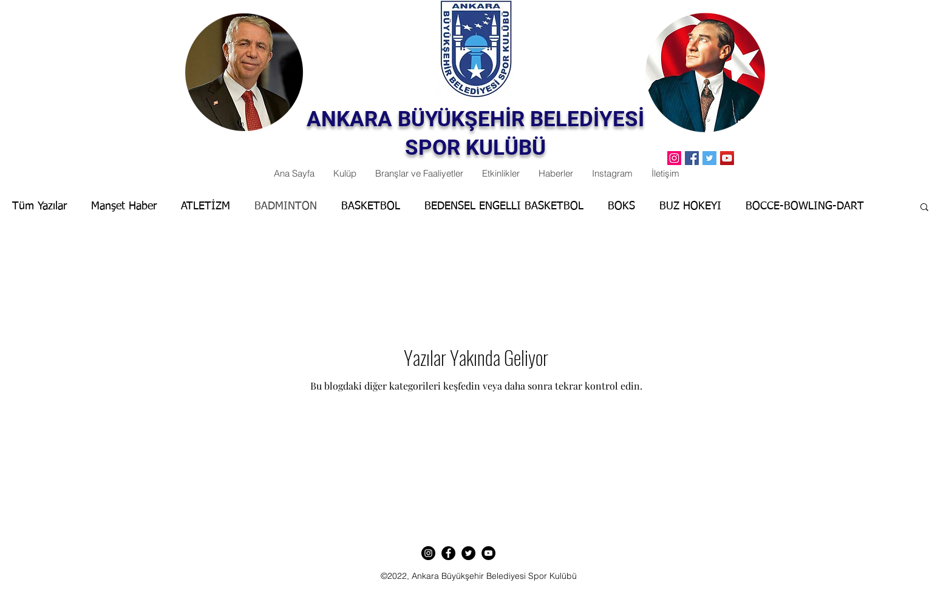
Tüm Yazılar (39, 206)
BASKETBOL (370, 206)
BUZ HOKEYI (690, 206)
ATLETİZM (205, 206)
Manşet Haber (124, 206)
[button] (924, 207)
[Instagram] (428, 553)
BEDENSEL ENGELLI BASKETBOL (503, 206)
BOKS (621, 206)
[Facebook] (692, 158)
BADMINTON (285, 206)
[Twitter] (709, 158)
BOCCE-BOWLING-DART (805, 206)
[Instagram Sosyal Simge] (674, 158)
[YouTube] (727, 158)
